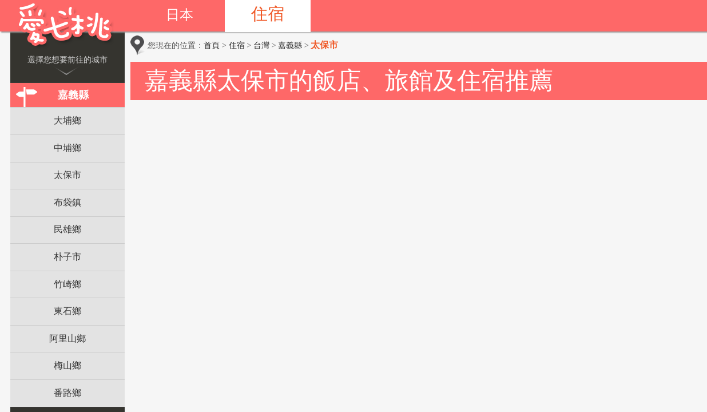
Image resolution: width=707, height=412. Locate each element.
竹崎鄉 (67, 284)
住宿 (267, 14)
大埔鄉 (67, 120)
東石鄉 (67, 311)
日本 (179, 14)
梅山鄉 (67, 365)
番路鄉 (67, 393)
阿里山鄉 (67, 338)
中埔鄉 (67, 148)
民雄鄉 (67, 229)
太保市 (67, 175)
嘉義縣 (73, 95)
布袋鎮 (67, 202)
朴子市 (67, 257)
